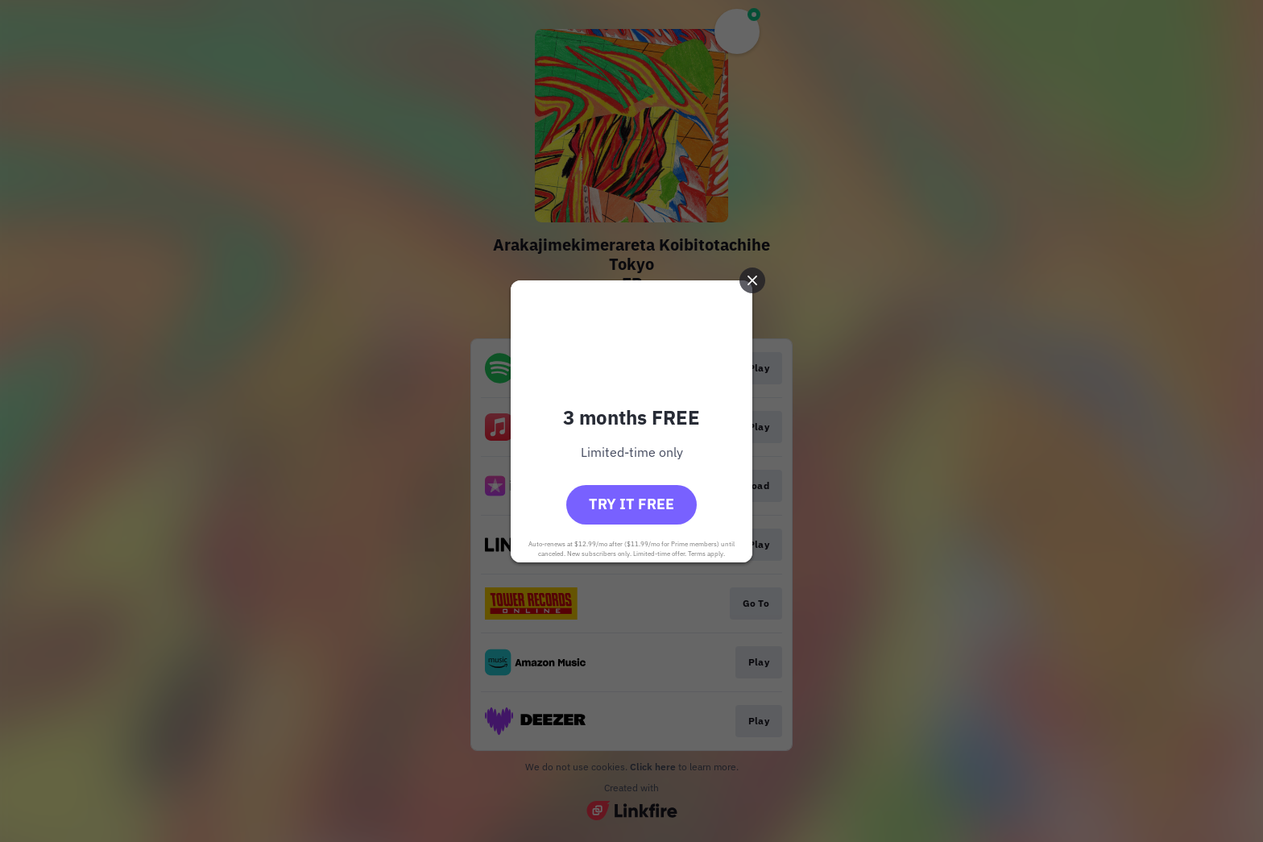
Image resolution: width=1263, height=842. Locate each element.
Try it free (631, 504)
